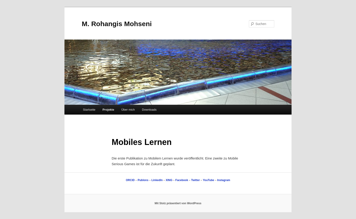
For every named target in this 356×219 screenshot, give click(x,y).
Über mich (128, 109)
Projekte (108, 109)
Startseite (89, 109)
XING (169, 180)
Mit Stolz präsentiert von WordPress (178, 203)
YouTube (208, 180)
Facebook (181, 180)
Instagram (223, 180)
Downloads (149, 109)
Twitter (195, 180)
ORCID (130, 180)
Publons (143, 180)
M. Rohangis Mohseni (117, 23)
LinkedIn (157, 180)
